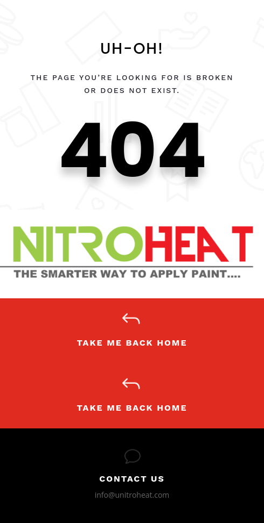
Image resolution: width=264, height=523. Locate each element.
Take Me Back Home (132, 343)
